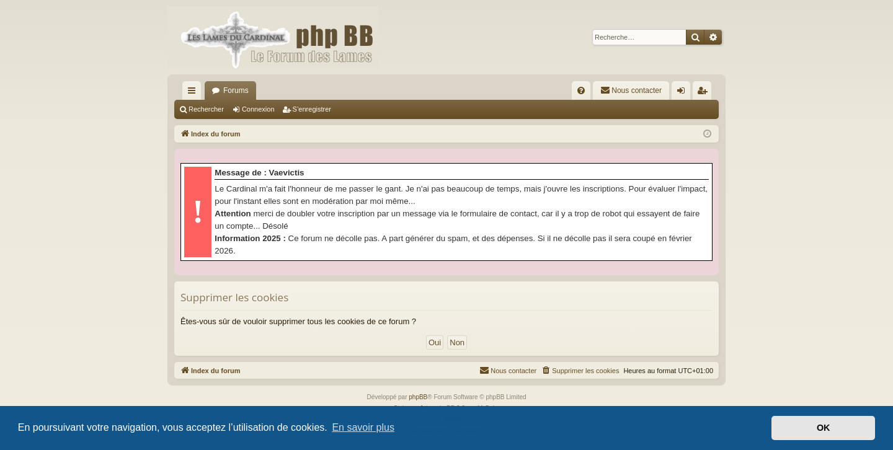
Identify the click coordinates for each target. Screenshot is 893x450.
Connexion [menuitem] (683, 93)
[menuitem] (581, 90)
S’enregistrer (312, 109)
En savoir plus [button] (363, 427)
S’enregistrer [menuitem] (704, 93)
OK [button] (823, 428)
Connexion (258, 109)
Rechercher (206, 109)
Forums (236, 90)
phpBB (418, 397)
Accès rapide (194, 93)
